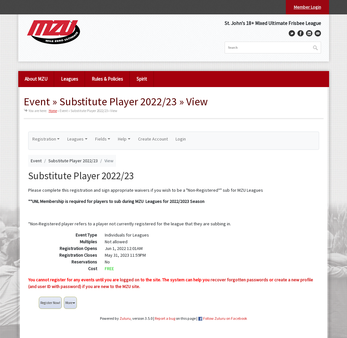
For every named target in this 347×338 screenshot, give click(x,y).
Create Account (153, 139)
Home (53, 111)
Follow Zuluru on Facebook (225, 318)
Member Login (307, 7)
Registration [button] (44, 139)
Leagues (69, 79)
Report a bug (165, 318)
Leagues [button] (75, 139)
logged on (129, 280)
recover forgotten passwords (239, 280)
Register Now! (50, 303)
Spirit (141, 79)
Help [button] (122, 139)
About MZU (36, 79)
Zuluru (125, 318)
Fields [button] (101, 139)
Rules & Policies (107, 79)
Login (181, 139)
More (70, 303)
